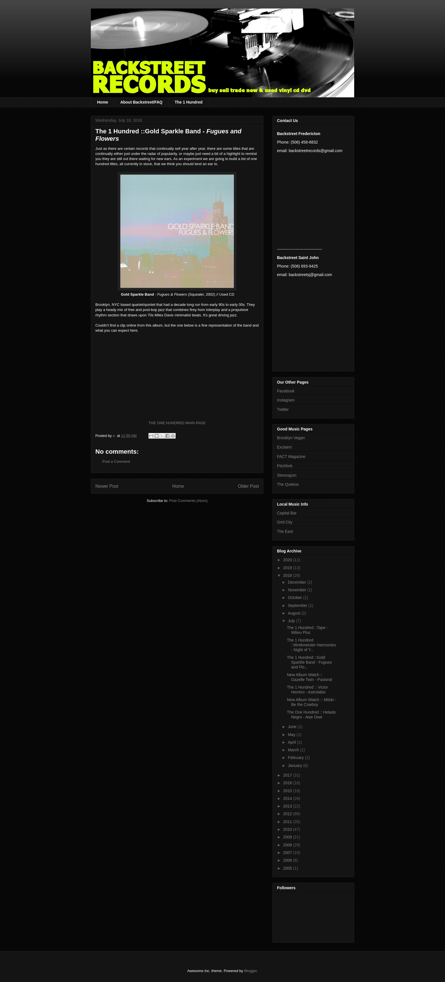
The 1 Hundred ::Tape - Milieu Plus (307, 630)
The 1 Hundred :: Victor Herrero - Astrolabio (307, 689)
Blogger (250, 971)
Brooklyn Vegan (291, 438)
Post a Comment (116, 461)
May (292, 734)
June (292, 726)
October (295, 597)
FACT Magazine (291, 456)
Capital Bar (287, 513)
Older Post (248, 486)
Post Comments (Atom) (188, 501)
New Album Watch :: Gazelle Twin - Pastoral (309, 677)
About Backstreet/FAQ (141, 102)
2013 (288, 806)
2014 (288, 798)
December (297, 582)
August (294, 613)
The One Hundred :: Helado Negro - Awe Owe (311, 714)
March (294, 750)
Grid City (284, 522)
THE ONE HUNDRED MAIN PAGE (176, 423)
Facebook (285, 391)
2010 (288, 829)
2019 (288, 567)
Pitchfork (284, 466)
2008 (288, 845)
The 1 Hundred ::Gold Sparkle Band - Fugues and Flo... (309, 662)
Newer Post (106, 486)
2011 (288, 821)
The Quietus (288, 484)
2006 (288, 860)
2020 (288, 560)
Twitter (283, 409)
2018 (288, 575)
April (292, 742)
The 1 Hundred (189, 102)
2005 (288, 868)
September (298, 605)
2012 (288, 813)
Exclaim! (284, 447)
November (297, 590)
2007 (288, 852)
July (292, 621)
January (295, 765)
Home (102, 102)
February (296, 757)
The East (285, 531)
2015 (288, 790)
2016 (288, 783)
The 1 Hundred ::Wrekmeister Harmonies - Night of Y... (311, 645)
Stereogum (286, 475)
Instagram (286, 400)
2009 (288, 837)
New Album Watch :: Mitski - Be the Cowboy (311, 702)
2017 (288, 775)
